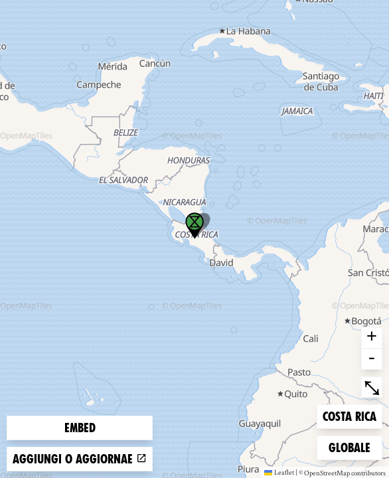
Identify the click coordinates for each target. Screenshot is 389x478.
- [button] (371, 359)
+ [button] (371, 338)
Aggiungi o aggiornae (80, 459)
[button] (194, 225)
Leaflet (279, 472)
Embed (80, 428)
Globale (350, 446)
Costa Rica (349, 415)
